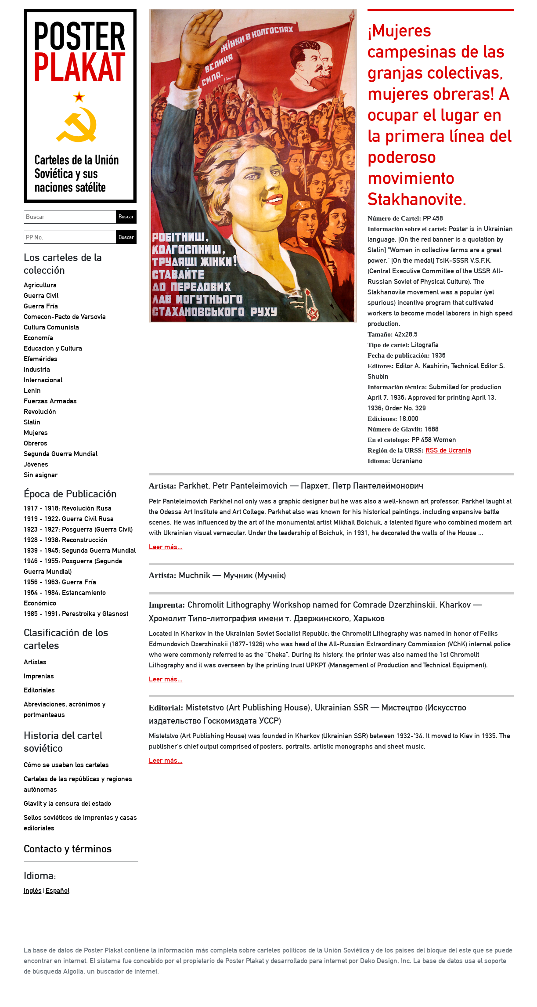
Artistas (35, 662)
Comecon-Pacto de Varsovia (65, 316)
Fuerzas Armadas (50, 401)
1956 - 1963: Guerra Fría (60, 582)
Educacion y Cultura (53, 348)
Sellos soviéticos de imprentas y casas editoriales (80, 822)
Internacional (43, 380)
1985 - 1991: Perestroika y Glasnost (76, 613)
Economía (38, 337)
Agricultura (40, 285)
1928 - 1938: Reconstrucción (66, 540)
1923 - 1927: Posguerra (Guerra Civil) (78, 529)
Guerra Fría (41, 306)
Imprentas (39, 676)
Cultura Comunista (51, 327)
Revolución (40, 411)
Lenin (32, 390)
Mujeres (36, 432)
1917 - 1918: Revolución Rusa (68, 508)
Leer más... (166, 547)
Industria (37, 369)
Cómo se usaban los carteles (66, 765)
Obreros (35, 443)
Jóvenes (36, 464)
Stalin (32, 422)
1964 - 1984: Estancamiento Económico (65, 597)
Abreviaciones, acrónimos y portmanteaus (64, 709)
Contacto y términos (68, 848)
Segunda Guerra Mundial (60, 453)
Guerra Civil (41, 295)
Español (57, 890)
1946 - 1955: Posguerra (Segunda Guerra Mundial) (73, 566)
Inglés (33, 890)
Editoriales (39, 690)
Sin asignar (41, 475)
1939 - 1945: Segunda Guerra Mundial (80, 550)
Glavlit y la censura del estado (67, 803)
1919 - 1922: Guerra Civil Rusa (69, 518)
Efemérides (41, 359)
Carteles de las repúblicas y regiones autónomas (78, 784)
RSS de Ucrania (448, 450)
